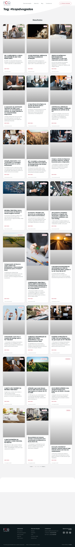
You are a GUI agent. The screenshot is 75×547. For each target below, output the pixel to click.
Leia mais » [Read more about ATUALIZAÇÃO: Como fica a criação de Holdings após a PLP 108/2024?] (6, 350)
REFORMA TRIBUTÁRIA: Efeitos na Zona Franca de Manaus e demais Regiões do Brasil (13, 212)
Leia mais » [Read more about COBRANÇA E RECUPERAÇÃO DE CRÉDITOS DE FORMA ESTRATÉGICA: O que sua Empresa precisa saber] (30, 350)
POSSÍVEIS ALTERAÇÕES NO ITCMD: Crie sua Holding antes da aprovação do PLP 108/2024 (61, 338)
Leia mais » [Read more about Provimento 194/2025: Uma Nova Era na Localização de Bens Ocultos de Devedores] (30, 226)
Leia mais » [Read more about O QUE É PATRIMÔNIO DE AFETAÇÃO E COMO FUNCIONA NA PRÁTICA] (6, 460)
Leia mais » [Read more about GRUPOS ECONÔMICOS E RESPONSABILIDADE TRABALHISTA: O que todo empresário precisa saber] (54, 68)
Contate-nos (49, 3)
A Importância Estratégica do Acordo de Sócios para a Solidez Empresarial (37, 106)
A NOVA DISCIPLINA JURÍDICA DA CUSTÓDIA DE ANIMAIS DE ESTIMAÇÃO (37, 57)
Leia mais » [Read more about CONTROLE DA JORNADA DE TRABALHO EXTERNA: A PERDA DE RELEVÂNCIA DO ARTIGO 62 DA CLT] (54, 123)
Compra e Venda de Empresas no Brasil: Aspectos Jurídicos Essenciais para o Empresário (61, 161)
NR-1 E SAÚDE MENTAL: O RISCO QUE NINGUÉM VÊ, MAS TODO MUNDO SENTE (13, 57)
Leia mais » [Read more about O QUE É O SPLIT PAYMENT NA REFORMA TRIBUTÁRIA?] (6, 401)
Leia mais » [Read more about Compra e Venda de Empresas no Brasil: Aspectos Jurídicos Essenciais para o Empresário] (54, 174)
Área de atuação (27, 3)
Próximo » (43, 466)
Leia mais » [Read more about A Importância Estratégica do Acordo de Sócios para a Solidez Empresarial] (30, 123)
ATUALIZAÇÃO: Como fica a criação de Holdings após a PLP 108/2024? (12, 338)
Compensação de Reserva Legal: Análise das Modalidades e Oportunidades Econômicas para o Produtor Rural (13, 267)
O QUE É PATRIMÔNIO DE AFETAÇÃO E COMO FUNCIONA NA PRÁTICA (13, 441)
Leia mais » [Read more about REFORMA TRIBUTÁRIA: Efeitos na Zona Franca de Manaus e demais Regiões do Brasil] (6, 226)
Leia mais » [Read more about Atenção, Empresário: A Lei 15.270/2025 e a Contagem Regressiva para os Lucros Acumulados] (6, 174)
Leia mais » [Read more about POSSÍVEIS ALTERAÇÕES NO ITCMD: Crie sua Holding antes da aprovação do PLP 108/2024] (54, 350)
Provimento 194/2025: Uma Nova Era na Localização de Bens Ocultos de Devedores (36, 214)
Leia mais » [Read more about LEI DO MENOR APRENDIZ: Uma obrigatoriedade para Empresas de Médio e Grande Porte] (54, 401)
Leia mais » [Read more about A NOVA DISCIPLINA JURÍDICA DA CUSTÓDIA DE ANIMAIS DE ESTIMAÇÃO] (30, 68)
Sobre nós (36, 3)
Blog (42, 3)
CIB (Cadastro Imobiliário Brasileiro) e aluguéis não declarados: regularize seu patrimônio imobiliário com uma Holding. (60, 215)
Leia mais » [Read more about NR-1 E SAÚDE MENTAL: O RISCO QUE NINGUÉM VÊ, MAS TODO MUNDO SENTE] (6, 68)
